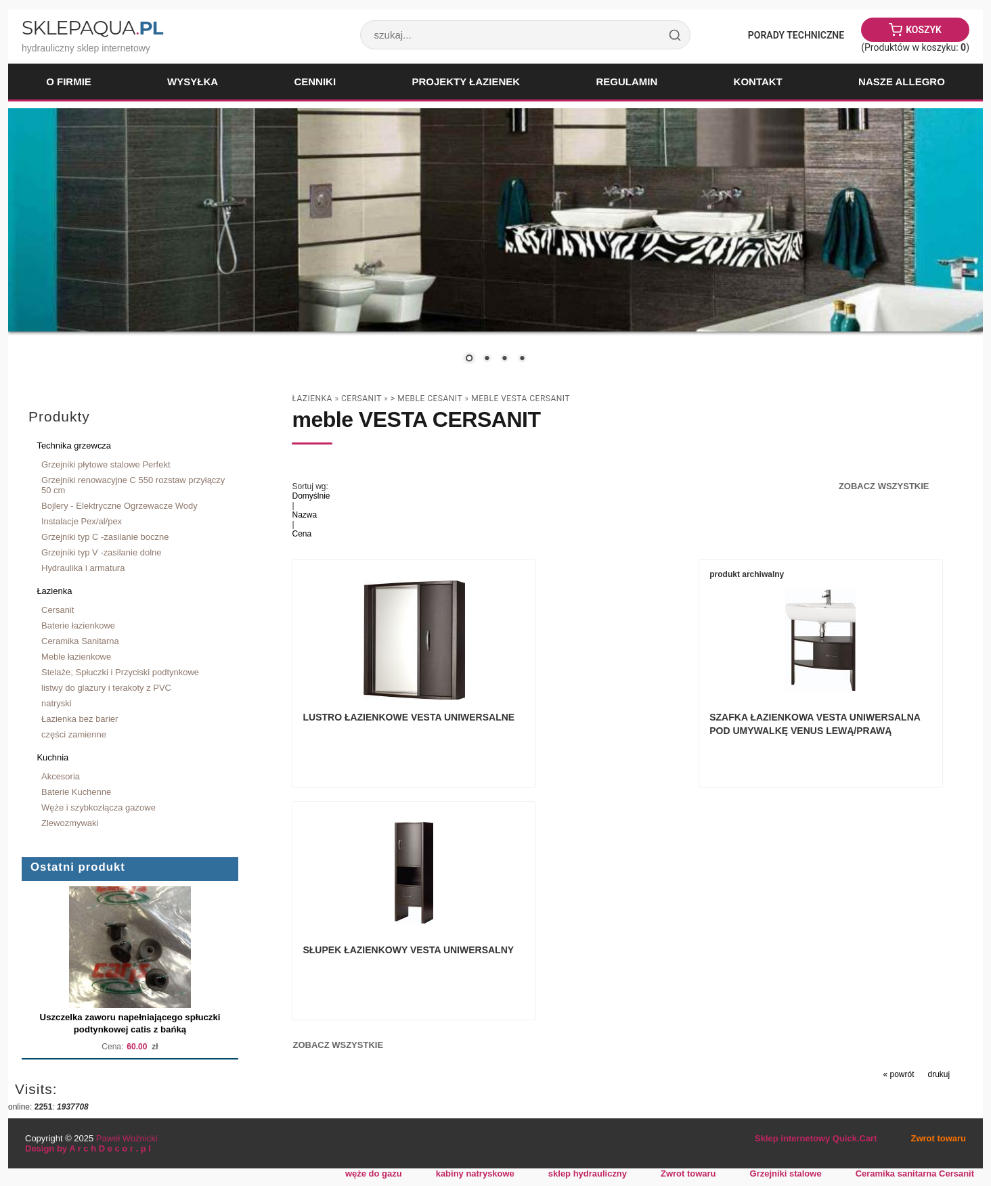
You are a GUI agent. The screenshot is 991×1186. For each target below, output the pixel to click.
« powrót (898, 848)
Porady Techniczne (796, 35)
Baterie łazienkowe (78, 625)
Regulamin (626, 81)
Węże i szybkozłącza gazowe (98, 807)
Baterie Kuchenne (76, 792)
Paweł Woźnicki (127, 1138)
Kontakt (758, 81)
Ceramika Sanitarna (80, 641)
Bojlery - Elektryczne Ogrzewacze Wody (119, 506)
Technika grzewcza (74, 445)
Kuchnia (52, 757)
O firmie (68, 81)
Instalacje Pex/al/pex (81, 521)
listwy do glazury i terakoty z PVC (106, 688)
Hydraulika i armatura (83, 568)
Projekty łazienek (466, 81)
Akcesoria (60, 776)
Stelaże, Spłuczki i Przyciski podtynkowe (120, 672)
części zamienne (73, 734)
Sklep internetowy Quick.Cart (816, 1138)
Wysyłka (192, 81)
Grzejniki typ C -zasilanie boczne (105, 537)
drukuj (939, 848)
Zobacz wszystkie (884, 486)
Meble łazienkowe (76, 657)
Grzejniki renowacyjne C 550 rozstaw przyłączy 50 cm (133, 485)
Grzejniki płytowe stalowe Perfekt (106, 464)
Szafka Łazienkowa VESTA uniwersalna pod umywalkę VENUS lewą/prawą (610, 733)
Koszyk (924, 29)
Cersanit (57, 610)
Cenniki (315, 81)
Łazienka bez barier (79, 719)
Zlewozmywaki (69, 823)
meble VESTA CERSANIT (520, 398)
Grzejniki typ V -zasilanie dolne (101, 552)
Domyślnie (311, 496)
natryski (56, 703)
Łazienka (54, 591)
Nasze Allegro (901, 81)
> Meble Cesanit (426, 398)
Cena (301, 534)
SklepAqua (92, 27)
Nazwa (304, 515)
